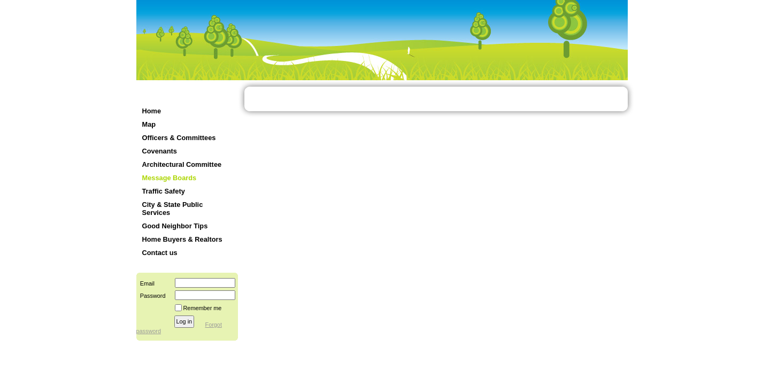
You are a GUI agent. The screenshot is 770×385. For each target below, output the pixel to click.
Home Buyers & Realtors (182, 239)
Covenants (159, 151)
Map (149, 124)
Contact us (160, 253)
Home (151, 111)
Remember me (202, 308)
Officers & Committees (179, 138)
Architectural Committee (182, 164)
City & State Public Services (172, 209)
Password (151, 295)
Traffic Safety (163, 191)
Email (145, 283)
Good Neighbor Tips (175, 226)
